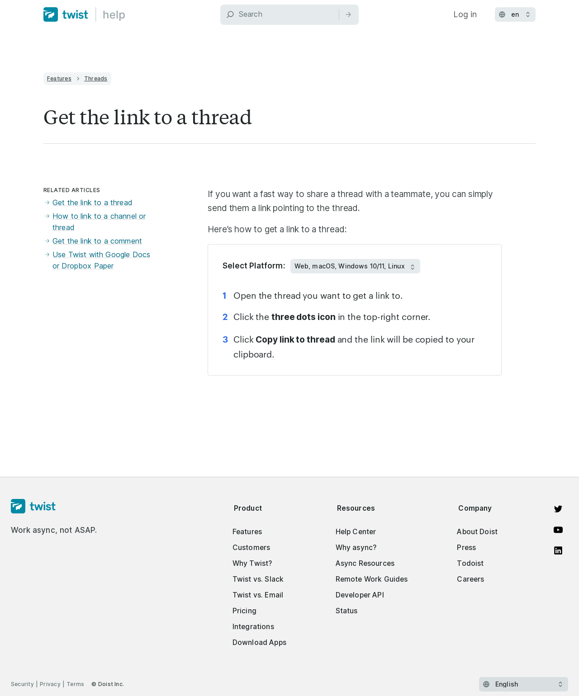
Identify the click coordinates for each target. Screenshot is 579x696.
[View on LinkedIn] (558, 550)
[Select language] (523, 684)
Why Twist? (252, 563)
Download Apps (259, 642)
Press (466, 547)
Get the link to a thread (88, 203)
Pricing (244, 611)
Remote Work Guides (372, 579)
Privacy (50, 684)
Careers (470, 579)
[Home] (84, 14)
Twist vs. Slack (258, 579)
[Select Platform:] (355, 266)
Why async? (356, 547)
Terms (75, 684)
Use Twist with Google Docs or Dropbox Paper (96, 260)
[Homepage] (54, 506)
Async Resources (365, 563)
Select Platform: (254, 265)
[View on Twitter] (558, 509)
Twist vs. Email (258, 595)
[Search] (289, 14)
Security (22, 684)
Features (59, 78)
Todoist (470, 563)
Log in (465, 14)
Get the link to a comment (92, 241)
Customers (251, 547)
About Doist (477, 531)
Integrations (253, 626)
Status (347, 611)
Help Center (356, 531)
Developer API (360, 595)
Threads (96, 78)
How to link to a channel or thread (94, 222)
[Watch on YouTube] (558, 530)
